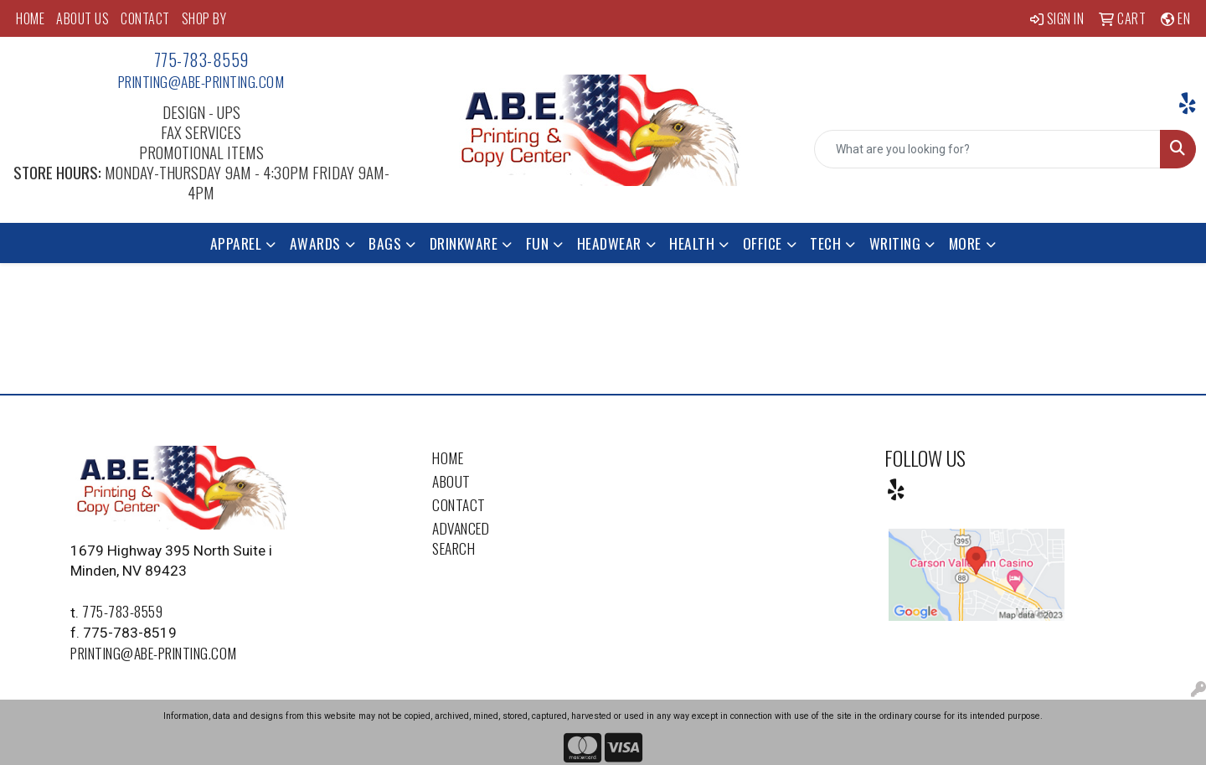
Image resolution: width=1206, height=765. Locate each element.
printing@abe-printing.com (201, 81)
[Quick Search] (987, 149)
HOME (30, 18)
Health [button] (691, 243)
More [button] (965, 243)
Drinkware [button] (464, 243)
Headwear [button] (609, 243)
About (451, 481)
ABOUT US (82, 18)
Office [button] (762, 243)
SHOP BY (204, 18)
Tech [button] (825, 243)
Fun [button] (537, 243)
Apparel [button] (236, 243)
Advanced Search (460, 538)
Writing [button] (895, 243)
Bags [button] (384, 243)
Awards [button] (315, 243)
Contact (459, 504)
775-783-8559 (201, 59)
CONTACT (145, 18)
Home (447, 457)
